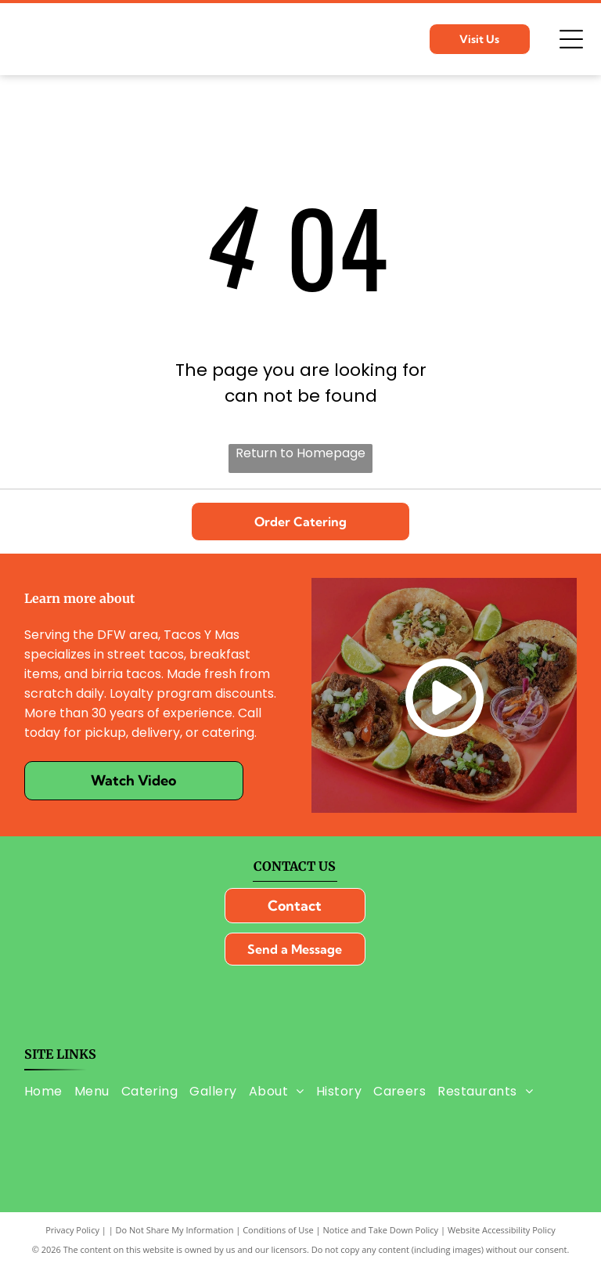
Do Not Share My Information (175, 1230)
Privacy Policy (72, 1230)
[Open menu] (571, 39)
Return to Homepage (300, 453)
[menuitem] (49, 1090)
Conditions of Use (278, 1230)
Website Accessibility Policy (502, 1230)
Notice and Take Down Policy (381, 1230)
